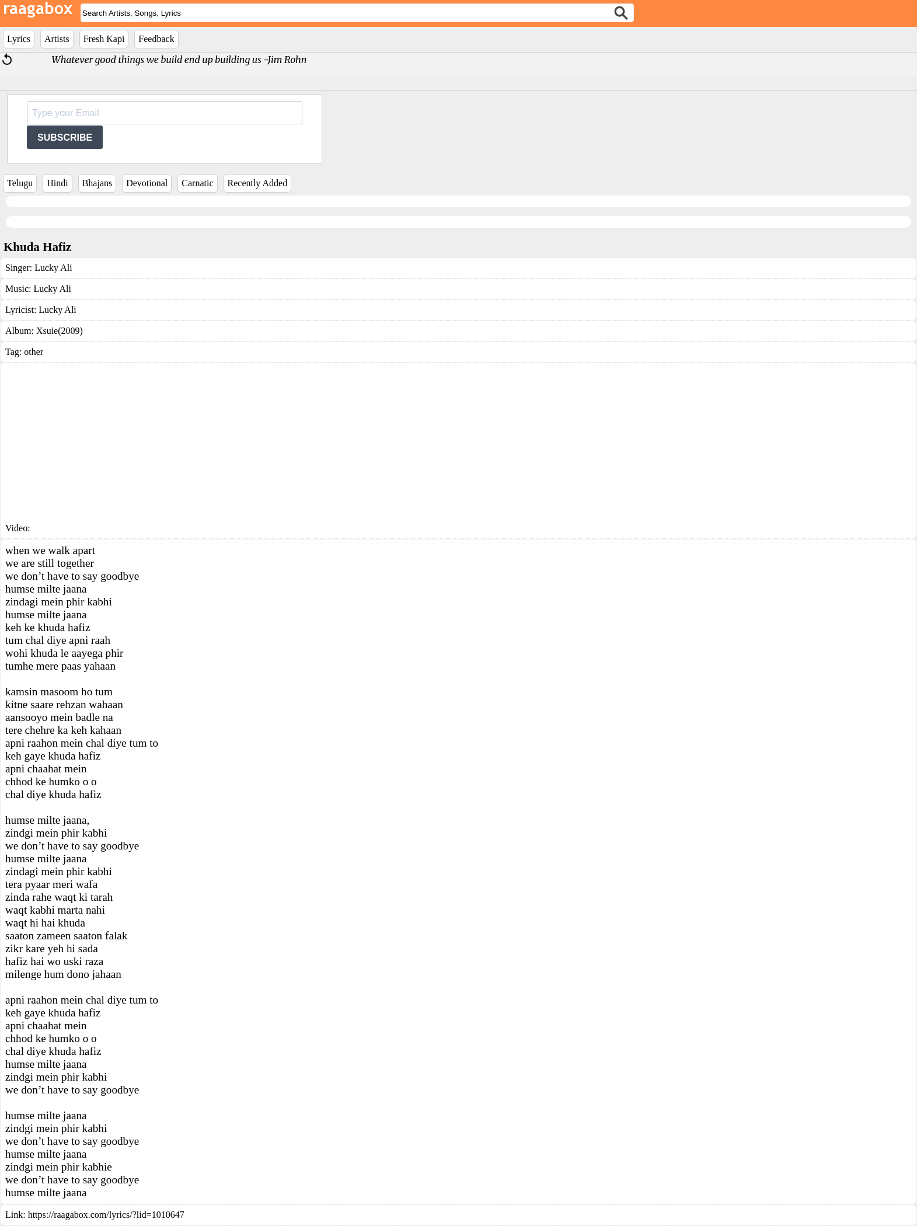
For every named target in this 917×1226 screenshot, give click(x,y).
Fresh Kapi (104, 39)
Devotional (147, 183)
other (33, 352)
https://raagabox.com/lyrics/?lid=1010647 (106, 1215)
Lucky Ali (53, 268)
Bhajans (97, 183)
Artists (56, 39)
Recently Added (258, 183)
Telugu (20, 183)
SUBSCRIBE (64, 137)
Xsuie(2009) (59, 331)
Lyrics (18, 39)
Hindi (57, 183)
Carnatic (197, 183)
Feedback (156, 39)
